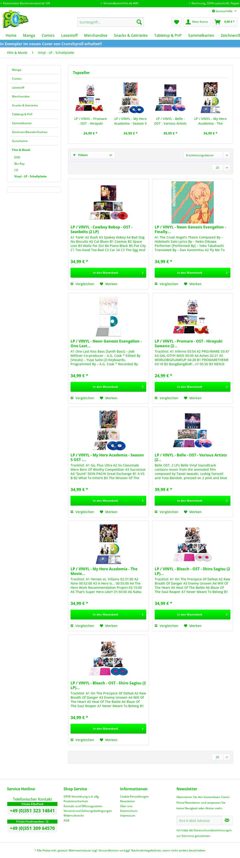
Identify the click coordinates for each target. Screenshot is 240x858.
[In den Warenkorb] (108, 273)
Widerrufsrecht (74, 815)
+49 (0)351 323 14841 (32, 811)
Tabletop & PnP (22, 114)
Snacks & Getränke (25, 105)
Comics (17, 79)
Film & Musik (21, 150)
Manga (16, 70)
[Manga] (29, 35)
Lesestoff (18, 88)
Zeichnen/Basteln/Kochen (30, 132)
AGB (66, 820)
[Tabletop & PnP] (168, 35)
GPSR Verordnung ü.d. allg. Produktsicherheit (81, 799)
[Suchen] (139, 22)
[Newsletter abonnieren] (227, 820)
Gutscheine (20, 141)
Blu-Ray (19, 164)
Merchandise (21, 96)
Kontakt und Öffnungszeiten (83, 806)
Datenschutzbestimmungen (213, 830)
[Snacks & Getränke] (131, 35)
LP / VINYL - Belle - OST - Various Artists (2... (170, 121)
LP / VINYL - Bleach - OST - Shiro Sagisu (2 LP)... (192, 571)
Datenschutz (129, 811)
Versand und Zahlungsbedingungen (88, 811)
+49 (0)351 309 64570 (32, 828)
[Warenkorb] (224, 22)
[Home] (11, 35)
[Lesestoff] (69, 35)
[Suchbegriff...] (110, 22)
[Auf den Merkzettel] (108, 284)
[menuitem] (110, 24)
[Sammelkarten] (201, 35)
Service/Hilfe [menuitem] (222, 11)
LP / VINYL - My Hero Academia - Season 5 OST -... (130, 121)
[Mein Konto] (197, 22)
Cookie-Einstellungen (134, 796)
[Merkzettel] (177, 22)
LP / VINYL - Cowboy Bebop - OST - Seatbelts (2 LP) (101, 229)
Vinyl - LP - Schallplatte (30, 176)
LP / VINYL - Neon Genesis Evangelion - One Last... (106, 343)
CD (16, 170)
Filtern (80, 155)
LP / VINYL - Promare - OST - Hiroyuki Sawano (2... (90, 121)
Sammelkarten (22, 123)
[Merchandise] (96, 35)
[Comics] (48, 35)
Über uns (126, 806)
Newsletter (127, 801)
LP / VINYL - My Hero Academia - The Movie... (210, 121)
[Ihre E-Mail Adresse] (199, 820)
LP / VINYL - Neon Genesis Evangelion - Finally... (190, 229)
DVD (17, 157)
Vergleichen (82, 284)
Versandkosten (108, 850)
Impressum (127, 815)
